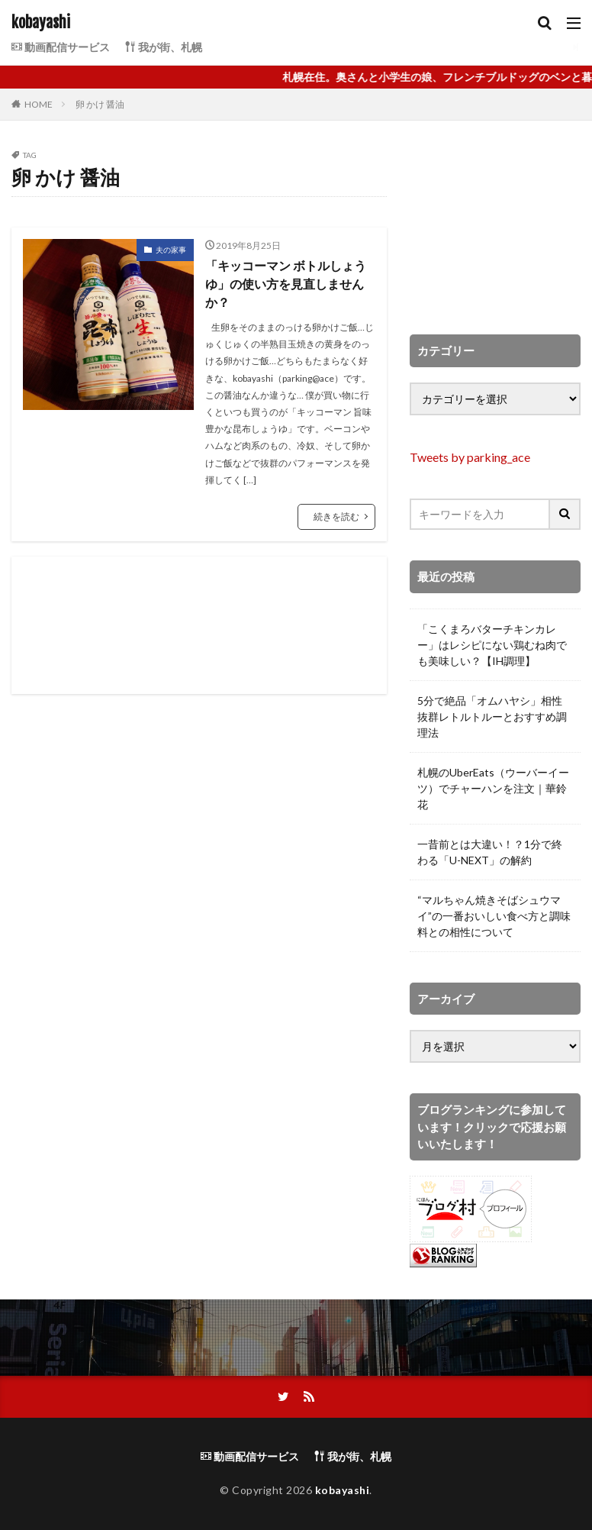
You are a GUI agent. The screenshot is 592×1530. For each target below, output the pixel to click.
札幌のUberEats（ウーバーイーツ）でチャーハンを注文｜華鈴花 (493, 788)
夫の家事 (171, 249)
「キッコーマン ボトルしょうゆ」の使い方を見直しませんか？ (285, 283)
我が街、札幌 (163, 46)
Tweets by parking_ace (470, 457)
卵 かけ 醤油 (100, 104)
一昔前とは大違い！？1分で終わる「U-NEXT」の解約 (489, 852)
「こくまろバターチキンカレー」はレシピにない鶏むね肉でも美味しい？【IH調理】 (492, 644)
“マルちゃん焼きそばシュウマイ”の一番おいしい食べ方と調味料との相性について (494, 915)
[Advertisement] (199, 625)
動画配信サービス (60, 46)
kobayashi (40, 23)
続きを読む (336, 516)
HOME (38, 104)
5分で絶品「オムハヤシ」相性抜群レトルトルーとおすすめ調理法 (492, 716)
